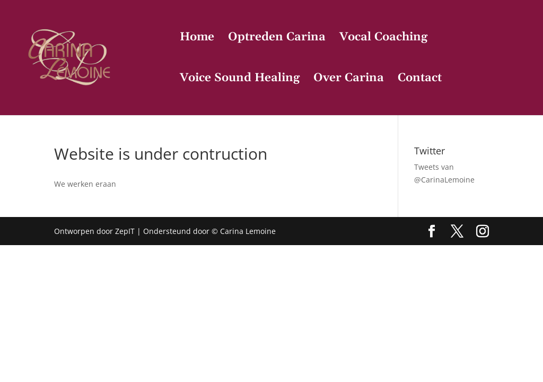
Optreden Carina (277, 39)
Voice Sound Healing (240, 79)
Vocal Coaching (383, 39)
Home (197, 39)
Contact (420, 79)
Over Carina (348, 79)
